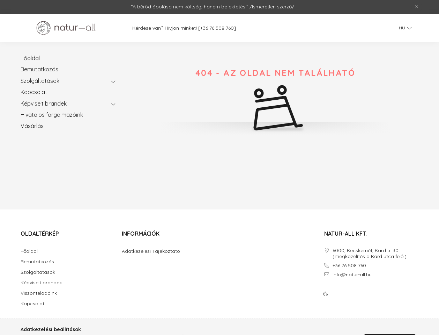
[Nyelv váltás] (403, 28)
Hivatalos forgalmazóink (52, 114)
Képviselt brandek (44, 103)
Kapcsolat (34, 91)
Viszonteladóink (39, 293)
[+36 (207, 28)
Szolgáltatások (40, 80)
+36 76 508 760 (349, 266)
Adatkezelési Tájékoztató (151, 251)
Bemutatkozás (39, 69)
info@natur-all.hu (352, 275)
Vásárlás (32, 125)
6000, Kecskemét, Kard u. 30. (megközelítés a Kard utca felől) (370, 253)
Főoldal (30, 58)
